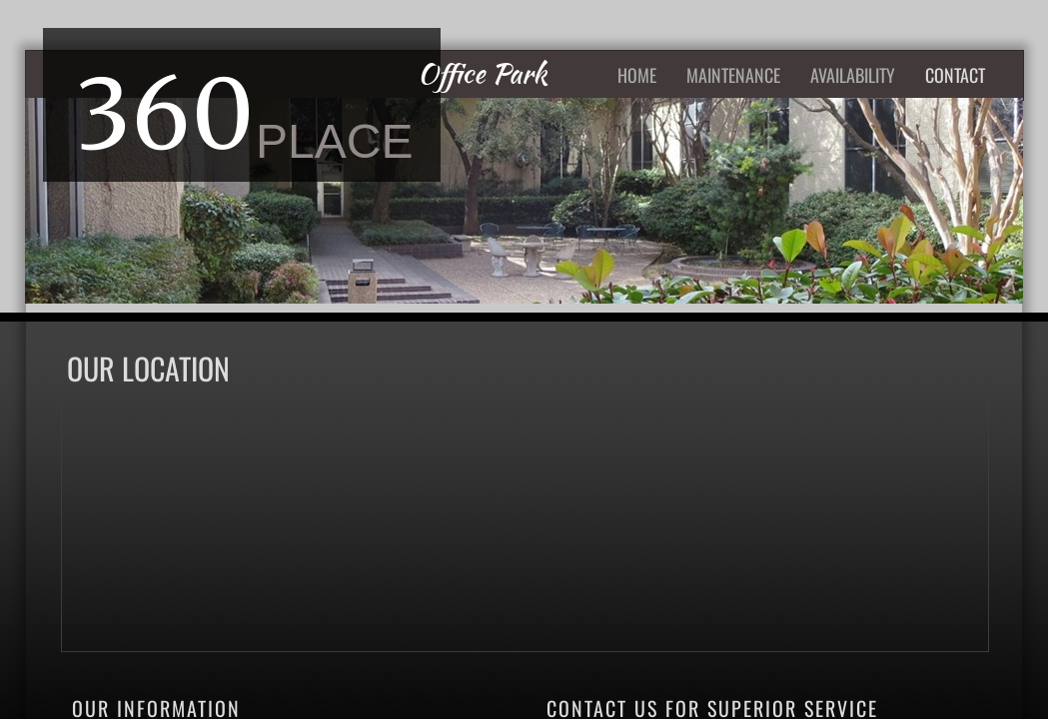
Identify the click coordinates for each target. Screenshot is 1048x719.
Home (636, 75)
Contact (955, 75)
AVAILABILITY (852, 75)
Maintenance (733, 75)
